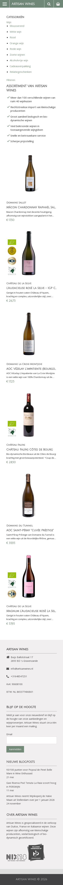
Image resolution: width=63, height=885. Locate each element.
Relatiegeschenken (21, 71)
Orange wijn (17, 43)
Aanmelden (15, 749)
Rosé (13, 37)
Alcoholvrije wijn (19, 60)
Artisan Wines (23, 4)
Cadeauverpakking (20, 66)
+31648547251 (19, 676)
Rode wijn (15, 48)
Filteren (10, 80)
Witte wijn (15, 31)
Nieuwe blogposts (20, 761)
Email (9, 734)
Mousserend (17, 25)
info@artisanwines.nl (22, 668)
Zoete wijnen (17, 54)
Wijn (8, 22)
